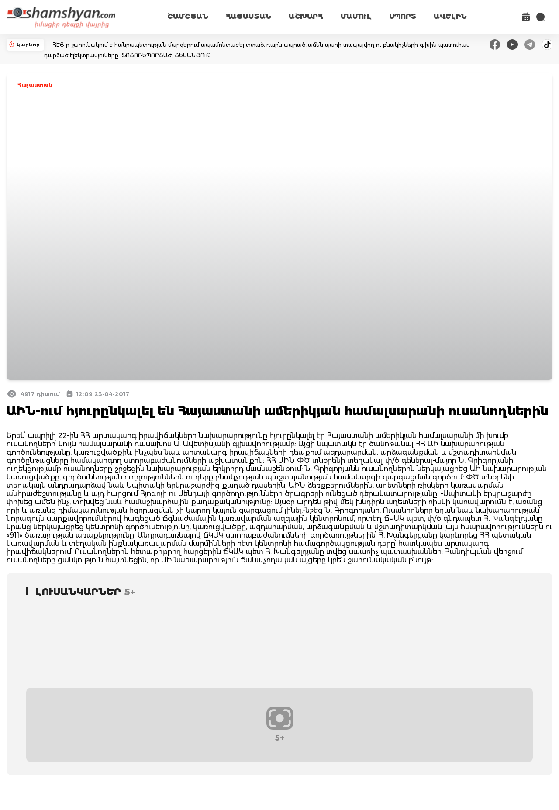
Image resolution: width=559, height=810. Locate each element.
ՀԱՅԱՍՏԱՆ (248, 16)
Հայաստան (34, 85)
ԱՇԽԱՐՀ (306, 16)
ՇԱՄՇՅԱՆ (187, 16)
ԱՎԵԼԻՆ (450, 16)
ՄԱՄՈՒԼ (356, 16)
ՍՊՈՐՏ (402, 16)
